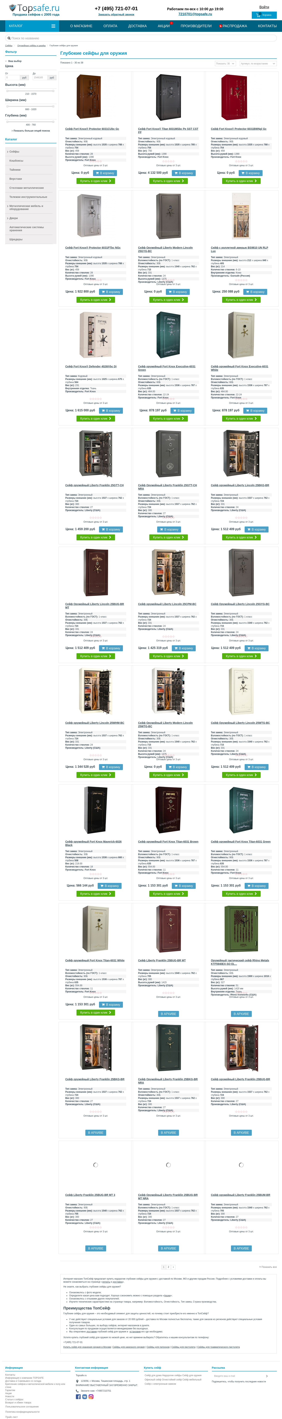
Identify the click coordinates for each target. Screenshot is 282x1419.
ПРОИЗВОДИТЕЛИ (196, 26)
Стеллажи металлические (26, 187)
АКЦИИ (164, 26)
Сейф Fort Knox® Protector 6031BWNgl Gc (239, 128)
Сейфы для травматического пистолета (218, 1347)
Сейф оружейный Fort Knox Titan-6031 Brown (168, 841)
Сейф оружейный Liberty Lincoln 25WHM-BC (94, 722)
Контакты (10, 1374)
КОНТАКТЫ (267, 26)
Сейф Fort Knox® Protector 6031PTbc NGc (93, 247)
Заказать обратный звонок (116, 14)
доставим (91, 1331)
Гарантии (10, 1390)
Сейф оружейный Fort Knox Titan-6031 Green (241, 841)
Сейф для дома (153, 1375)
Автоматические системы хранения (26, 229)
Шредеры (16, 239)
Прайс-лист (11, 1417)
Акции (167, 1295)
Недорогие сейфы (172, 1375)
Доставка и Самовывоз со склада (23, 1381)
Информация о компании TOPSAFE (24, 1378)
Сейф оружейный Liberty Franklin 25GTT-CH (94, 485)
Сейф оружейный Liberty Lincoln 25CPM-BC (167, 604)
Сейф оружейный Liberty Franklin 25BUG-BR (240, 1079)
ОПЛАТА (110, 26)
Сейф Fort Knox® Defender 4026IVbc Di (91, 366)
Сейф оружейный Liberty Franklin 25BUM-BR (240, 1194)
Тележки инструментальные (28, 196)
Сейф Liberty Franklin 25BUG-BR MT (162, 960)
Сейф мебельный (191, 1379)
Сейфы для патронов (158, 1347)
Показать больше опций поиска (31, 130)
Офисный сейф (153, 1379)
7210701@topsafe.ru (195, 14)
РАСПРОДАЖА (235, 26)
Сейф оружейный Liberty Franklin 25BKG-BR (94, 1079)
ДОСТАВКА (137, 26)
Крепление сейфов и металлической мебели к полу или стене (35, 1386)
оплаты (106, 1282)
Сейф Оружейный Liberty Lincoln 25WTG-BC (240, 722)
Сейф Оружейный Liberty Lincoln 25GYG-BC (240, 604)
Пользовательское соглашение (22, 1406)
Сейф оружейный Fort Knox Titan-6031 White (95, 960)
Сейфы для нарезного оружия (128, 1347)
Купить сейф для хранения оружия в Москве (87, 1347)
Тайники (14, 169)
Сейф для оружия (191, 1375)
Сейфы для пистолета (183, 1347)
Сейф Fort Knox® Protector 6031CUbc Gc (92, 128)
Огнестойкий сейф (172, 1379)
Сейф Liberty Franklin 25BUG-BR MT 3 (90, 1194)
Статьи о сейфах (14, 1399)
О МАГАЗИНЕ (81, 26)
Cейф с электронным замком (160, 1384)
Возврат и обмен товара (18, 1402)
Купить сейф (152, 1367)
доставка (118, 1282)
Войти (264, 7)
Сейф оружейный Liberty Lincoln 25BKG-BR (240, 485)
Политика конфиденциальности (22, 1412)
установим (135, 1331)
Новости (9, 1396)
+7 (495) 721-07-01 (116, 8)
